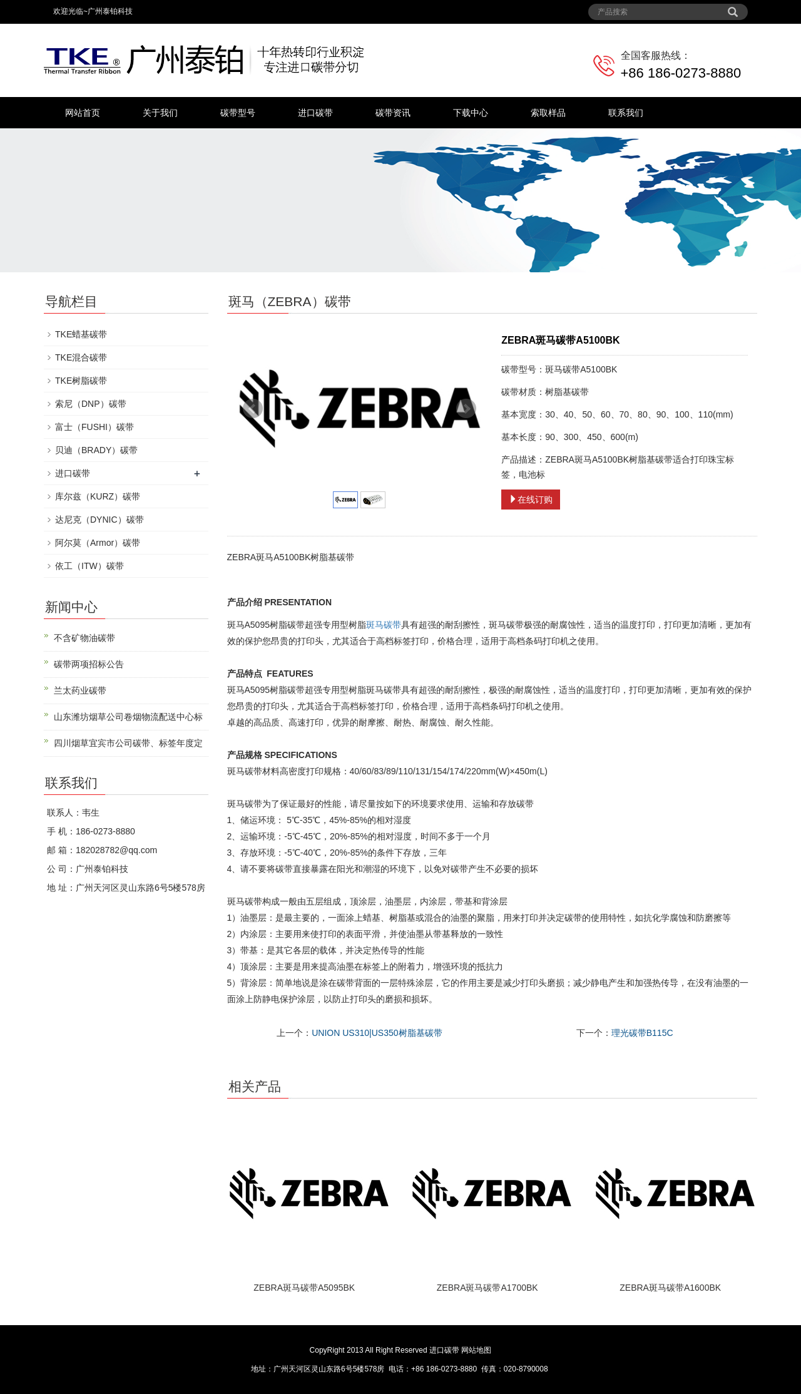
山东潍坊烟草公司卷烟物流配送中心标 (128, 717)
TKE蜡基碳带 (81, 334)
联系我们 (625, 113)
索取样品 (548, 113)
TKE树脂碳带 (81, 381)
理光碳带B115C (642, 1033)
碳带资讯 (393, 113)
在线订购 (531, 500)
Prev (253, 409)
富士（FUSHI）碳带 (94, 427)
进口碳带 (315, 113)
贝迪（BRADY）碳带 (96, 450)
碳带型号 (237, 113)
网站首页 (82, 113)
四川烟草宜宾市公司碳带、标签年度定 (128, 743)
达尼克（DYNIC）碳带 (99, 520)
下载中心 (470, 113)
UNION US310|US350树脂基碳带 (377, 1033)
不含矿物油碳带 (84, 638)
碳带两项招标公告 (89, 664)
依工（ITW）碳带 (89, 566)
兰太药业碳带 (80, 690)
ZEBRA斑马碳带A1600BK (670, 1288)
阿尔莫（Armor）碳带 (97, 543)
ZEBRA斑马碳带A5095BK (304, 1288)
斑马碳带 (383, 625)
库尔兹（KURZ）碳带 (97, 496)
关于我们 (160, 113)
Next (466, 409)
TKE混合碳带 (81, 357)
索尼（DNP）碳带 (90, 404)
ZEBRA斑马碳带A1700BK (487, 1288)
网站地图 (476, 1350)
